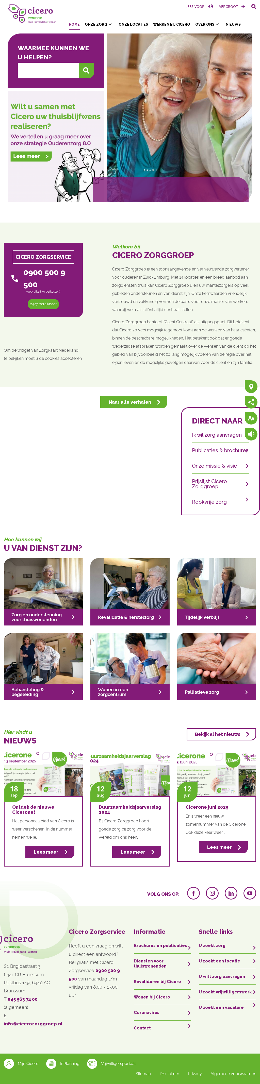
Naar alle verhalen (130, 402)
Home (74, 24)
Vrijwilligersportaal (111, 1064)
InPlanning (62, 1064)
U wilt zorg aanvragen (222, 976)
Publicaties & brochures (220, 450)
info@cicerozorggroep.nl (33, 1023)
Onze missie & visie (214, 466)
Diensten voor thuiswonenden (150, 964)
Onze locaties (133, 24)
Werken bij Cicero (171, 24)
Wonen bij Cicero (152, 997)
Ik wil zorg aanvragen (217, 435)
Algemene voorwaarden (233, 1073)
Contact (142, 1028)
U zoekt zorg (212, 945)
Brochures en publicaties (160, 945)
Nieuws (233, 24)
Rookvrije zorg (209, 501)
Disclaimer (169, 1073)
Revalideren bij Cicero (157, 981)
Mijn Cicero (21, 1064)
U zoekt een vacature (221, 1007)
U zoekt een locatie (219, 961)
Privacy (195, 1073)
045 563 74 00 (23, 999)
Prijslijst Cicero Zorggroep (209, 483)
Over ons (204, 24)
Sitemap (143, 1073)
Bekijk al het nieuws (217, 734)
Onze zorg (96, 24)
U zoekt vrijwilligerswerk (225, 992)
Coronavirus (146, 1012)
